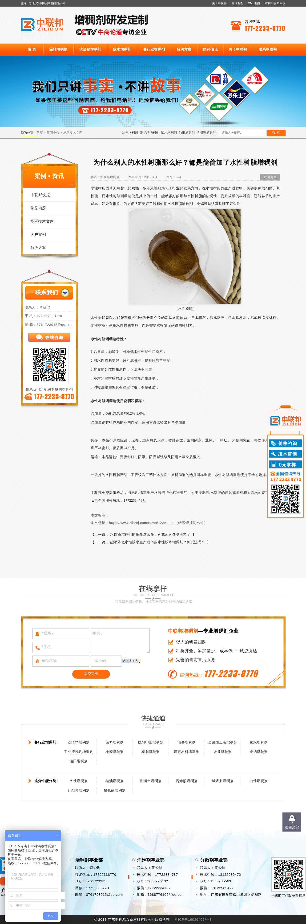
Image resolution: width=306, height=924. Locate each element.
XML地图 (254, 3)
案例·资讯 (210, 49)
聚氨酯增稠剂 (115, 790)
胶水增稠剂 (122, 49)
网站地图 (237, 3)
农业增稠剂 (222, 752)
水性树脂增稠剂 (180, 204)
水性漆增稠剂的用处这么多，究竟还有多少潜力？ (150, 534)
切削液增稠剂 (206, 132)
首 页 (32, 49)
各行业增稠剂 (154, 49)
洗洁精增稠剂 (90, 49)
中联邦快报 (40, 195)
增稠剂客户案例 (275, 3)
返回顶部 (292, 827)
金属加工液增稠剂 (222, 742)
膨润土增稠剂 (151, 781)
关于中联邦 (219, 3)
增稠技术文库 (72, 132)
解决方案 (184, 49)
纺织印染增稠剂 (151, 742)
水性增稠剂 (78, 781)
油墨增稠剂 (187, 132)
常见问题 (38, 208)
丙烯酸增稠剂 (187, 781)
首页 (39, 132)
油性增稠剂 (259, 781)
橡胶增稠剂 (114, 752)
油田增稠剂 (78, 761)
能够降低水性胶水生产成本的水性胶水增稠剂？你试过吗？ (157, 542)
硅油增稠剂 (114, 781)
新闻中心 (53, 132)
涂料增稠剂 (58, 49)
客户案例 (38, 234)
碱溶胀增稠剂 (223, 781)
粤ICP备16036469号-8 (193, 919)
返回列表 (270, 177)
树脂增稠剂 (150, 752)
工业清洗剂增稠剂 (78, 752)
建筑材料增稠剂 (187, 752)
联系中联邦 (268, 49)
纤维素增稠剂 (79, 790)
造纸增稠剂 (259, 752)
